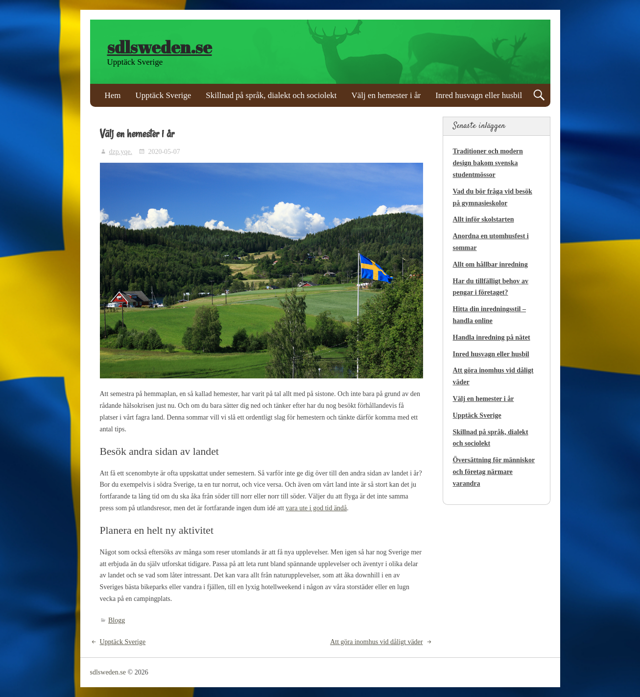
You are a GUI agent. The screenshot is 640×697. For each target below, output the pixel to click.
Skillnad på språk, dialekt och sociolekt (271, 95)
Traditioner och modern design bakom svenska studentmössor (488, 163)
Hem (113, 95)
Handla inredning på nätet (491, 337)
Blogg (116, 620)
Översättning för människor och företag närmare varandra (494, 471)
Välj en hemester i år (386, 95)
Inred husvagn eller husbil (478, 95)
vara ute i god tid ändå (316, 508)
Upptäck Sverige (163, 95)
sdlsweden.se (159, 46)
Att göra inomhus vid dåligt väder (376, 642)
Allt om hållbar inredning (490, 264)
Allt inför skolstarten (483, 219)
